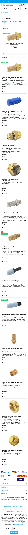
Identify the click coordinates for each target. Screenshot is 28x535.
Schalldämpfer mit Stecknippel (11, 281)
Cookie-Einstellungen (17, 504)
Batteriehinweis (8, 504)
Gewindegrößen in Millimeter (10, 506)
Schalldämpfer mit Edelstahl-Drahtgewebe (10, 179)
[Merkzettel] (18, 8)
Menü (4, 9)
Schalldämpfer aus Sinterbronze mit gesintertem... (12, 247)
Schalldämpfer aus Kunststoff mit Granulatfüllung (12, 112)
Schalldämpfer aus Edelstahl (10, 213)
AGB (14, 511)
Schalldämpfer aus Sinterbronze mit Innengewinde (12, 450)
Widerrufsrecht (22, 509)
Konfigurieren (14, 532)
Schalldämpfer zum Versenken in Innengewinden (11, 416)
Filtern (4, 54)
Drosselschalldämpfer (8, 145)
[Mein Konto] (21, 8)
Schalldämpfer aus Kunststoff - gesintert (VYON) (14, 315)
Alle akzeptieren (17, 528)
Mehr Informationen (19, 524)
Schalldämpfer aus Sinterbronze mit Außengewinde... (12, 383)
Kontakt (20, 506)
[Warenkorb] (25, 8)
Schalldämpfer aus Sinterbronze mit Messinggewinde (14, 43)
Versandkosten (4, 499)
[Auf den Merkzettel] (4, 92)
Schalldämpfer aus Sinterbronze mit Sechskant (12, 349)
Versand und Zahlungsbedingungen (9, 509)
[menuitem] (4, 8)
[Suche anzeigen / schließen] (14, 8)
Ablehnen (8, 528)
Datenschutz (9, 511)
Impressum (19, 511)
